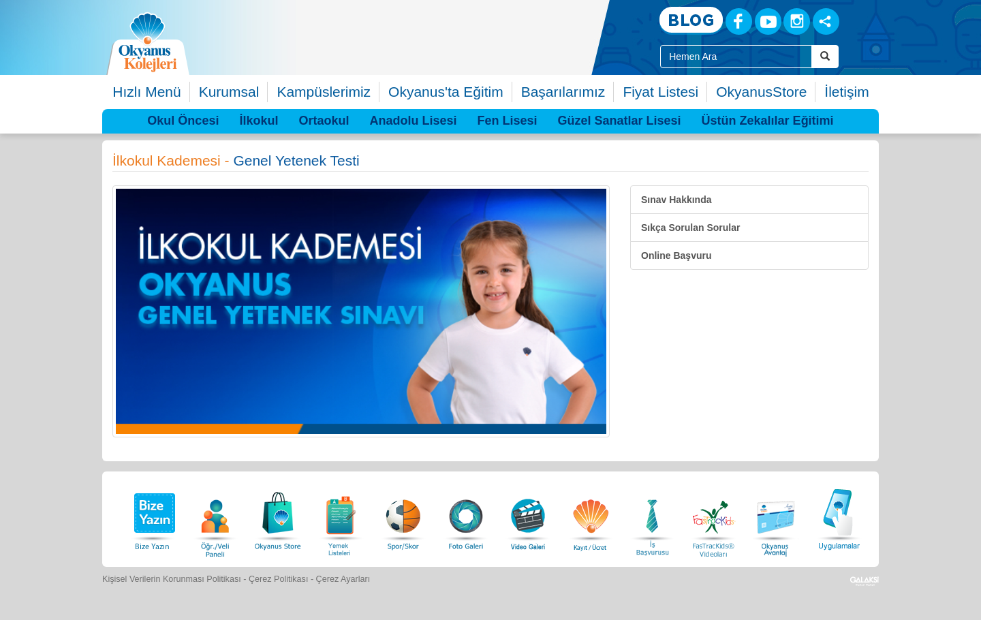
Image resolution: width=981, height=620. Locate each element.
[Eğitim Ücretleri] (590, 517)
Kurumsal (229, 91)
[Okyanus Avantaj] (776, 517)
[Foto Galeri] (466, 517)
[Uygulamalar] (838, 517)
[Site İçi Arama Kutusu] (736, 56)
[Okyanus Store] (278, 517)
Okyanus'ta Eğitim (445, 91)
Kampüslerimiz (324, 91)
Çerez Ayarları (343, 579)
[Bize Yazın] (152, 517)
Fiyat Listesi (660, 91)
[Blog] (691, 21)
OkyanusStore (761, 91)
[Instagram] (796, 21)
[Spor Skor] (403, 517)
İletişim (846, 91)
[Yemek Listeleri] (340, 517)
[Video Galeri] (528, 517)
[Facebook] (739, 21)
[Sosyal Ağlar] (826, 21)
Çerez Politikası (279, 579)
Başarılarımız (563, 91)
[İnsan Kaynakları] (652, 517)
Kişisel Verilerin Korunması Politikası (171, 579)
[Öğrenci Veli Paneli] (215, 517)
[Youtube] (768, 21)
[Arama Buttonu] (825, 56)
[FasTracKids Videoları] (713, 517)
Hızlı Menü (146, 91)
